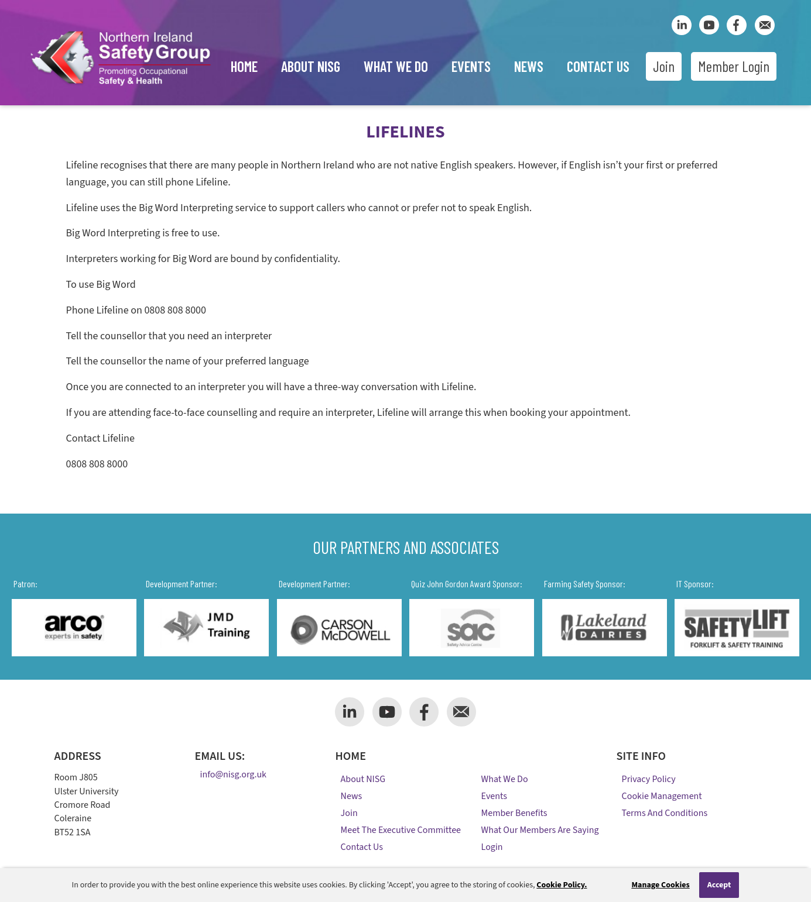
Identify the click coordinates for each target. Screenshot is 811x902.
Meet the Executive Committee (401, 830)
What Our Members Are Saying (540, 830)
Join (664, 66)
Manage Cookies (660, 885)
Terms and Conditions (665, 813)
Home (244, 66)
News (528, 66)
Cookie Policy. (561, 885)
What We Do (396, 66)
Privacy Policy (649, 779)
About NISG (310, 66)
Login (492, 847)
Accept (719, 885)
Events (471, 66)
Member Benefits (514, 813)
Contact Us (598, 66)
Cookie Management (662, 796)
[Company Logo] (120, 87)
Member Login (733, 66)
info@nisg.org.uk (233, 775)
